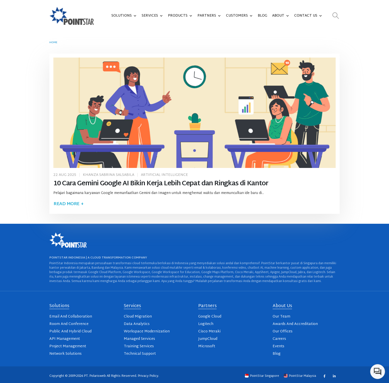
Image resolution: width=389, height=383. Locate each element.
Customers (239, 16)
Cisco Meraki (209, 331)
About (280, 16)
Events (278, 346)
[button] (336, 16)
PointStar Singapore (262, 376)
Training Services (139, 346)
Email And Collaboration (70, 316)
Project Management (67, 346)
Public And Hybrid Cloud (70, 331)
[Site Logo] (71, 16)
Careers (279, 339)
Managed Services (139, 339)
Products (180, 16)
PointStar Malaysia (300, 376)
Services (152, 16)
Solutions (124, 16)
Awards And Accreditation (295, 324)
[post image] (194, 113)
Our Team (281, 316)
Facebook (324, 376)
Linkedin (334, 376)
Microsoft (206, 346)
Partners (209, 16)
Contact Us (308, 16)
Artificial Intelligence (164, 175)
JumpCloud (207, 339)
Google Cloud (209, 316)
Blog (262, 16)
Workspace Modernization (147, 331)
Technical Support (140, 354)
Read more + (68, 204)
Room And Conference (69, 324)
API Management (64, 339)
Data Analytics (137, 324)
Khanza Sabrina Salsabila (108, 175)
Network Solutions (65, 354)
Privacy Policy (148, 376)
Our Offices (282, 331)
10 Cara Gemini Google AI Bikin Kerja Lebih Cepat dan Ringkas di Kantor (160, 184)
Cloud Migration (138, 316)
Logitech (205, 324)
